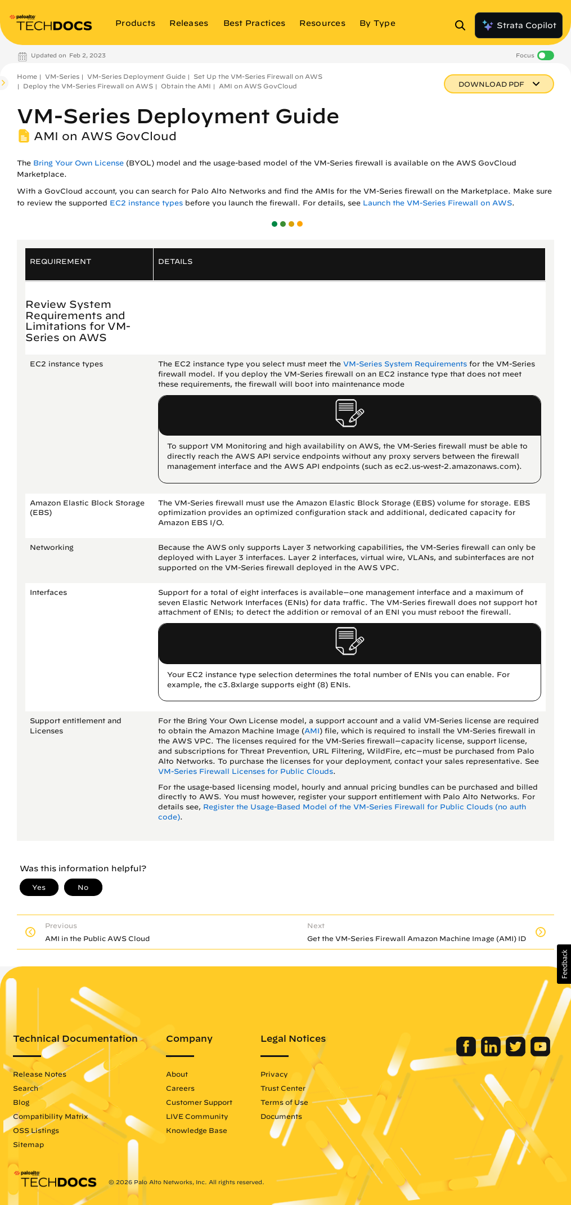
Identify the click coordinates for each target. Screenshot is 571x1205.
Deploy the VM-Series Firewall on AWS (88, 85)
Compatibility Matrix (50, 1116)
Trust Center (282, 1088)
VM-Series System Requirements (405, 364)
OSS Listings (36, 1130)
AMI (312, 731)
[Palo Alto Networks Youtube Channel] (540, 1053)
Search (25, 1088)
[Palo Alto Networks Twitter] (517, 1053)
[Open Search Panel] (463, 25)
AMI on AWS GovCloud (258, 85)
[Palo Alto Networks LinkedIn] (492, 1053)
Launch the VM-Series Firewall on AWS (437, 203)
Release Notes (39, 1074)
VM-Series (62, 76)
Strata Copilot (518, 25)
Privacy (274, 1074)
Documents (281, 1116)
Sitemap (28, 1144)
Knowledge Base (196, 1130)
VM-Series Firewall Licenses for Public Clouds (245, 771)
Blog (21, 1102)
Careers (180, 1088)
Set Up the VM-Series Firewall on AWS (258, 76)
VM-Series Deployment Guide (136, 76)
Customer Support (199, 1102)
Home (27, 76)
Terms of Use (284, 1102)
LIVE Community (197, 1116)
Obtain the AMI (186, 85)
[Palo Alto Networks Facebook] (467, 1053)
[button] (564, 964)
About (177, 1074)
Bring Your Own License (78, 163)
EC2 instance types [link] (146, 203)
